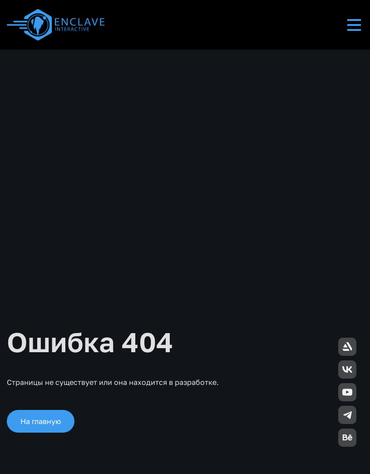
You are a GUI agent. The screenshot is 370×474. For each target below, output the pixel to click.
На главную (40, 421)
